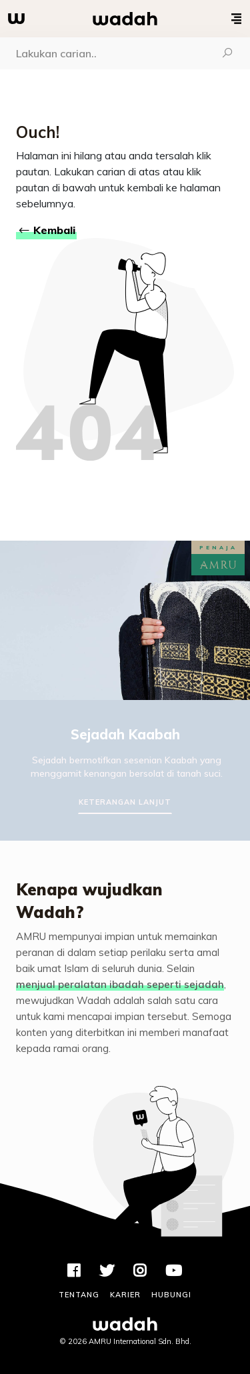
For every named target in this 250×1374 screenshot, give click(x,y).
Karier (125, 1294)
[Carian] (102, 53)
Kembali (46, 230)
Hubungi (171, 1294)
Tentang (79, 1294)
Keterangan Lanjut (125, 802)
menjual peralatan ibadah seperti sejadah (120, 984)
